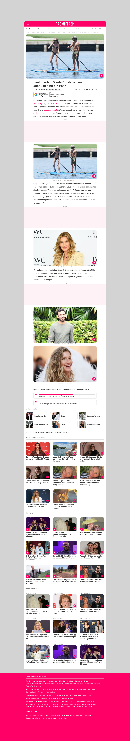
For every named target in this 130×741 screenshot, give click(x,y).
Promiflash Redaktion (54, 90)
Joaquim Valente (51, 110)
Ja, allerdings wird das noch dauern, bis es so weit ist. (58, 404)
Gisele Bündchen (57, 103)
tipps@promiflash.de (62, 432)
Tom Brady (37, 103)
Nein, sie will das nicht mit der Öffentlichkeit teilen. (57, 396)
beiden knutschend (44, 113)
